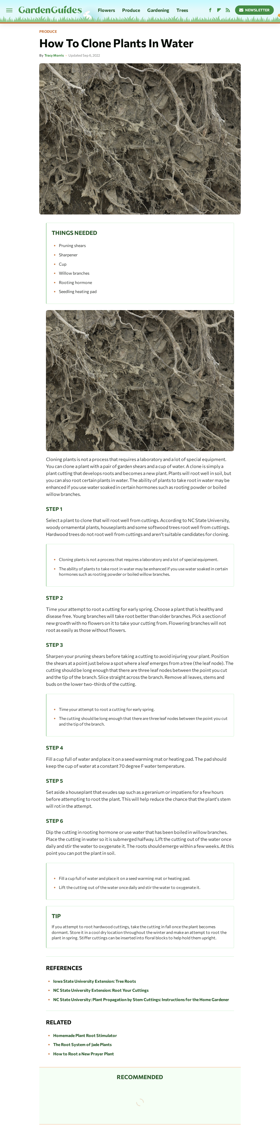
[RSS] (227, 10)
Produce (131, 10)
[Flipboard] (219, 10)
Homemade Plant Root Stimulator (85, 1035)
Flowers (106, 10)
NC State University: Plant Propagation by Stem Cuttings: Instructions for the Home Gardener (141, 999)
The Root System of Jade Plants (82, 1044)
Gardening (158, 10)
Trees (182, 10)
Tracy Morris (54, 55)
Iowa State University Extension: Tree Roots (94, 981)
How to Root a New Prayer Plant (83, 1053)
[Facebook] (210, 10)
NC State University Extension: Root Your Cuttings (101, 990)
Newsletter (254, 10)
